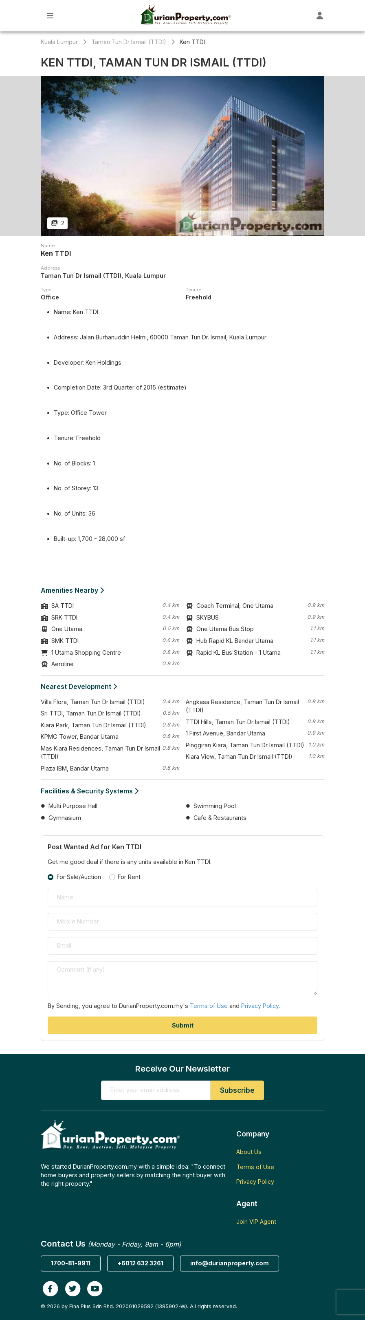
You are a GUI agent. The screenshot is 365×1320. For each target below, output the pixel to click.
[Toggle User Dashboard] (320, 15)
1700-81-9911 (70, 1263)
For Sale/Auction (79, 876)
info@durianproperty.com (229, 1263)
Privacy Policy (260, 1005)
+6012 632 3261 (140, 1263)
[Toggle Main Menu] (50, 15)
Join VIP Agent (256, 1221)
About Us (249, 1151)
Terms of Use (209, 1005)
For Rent (129, 876)
